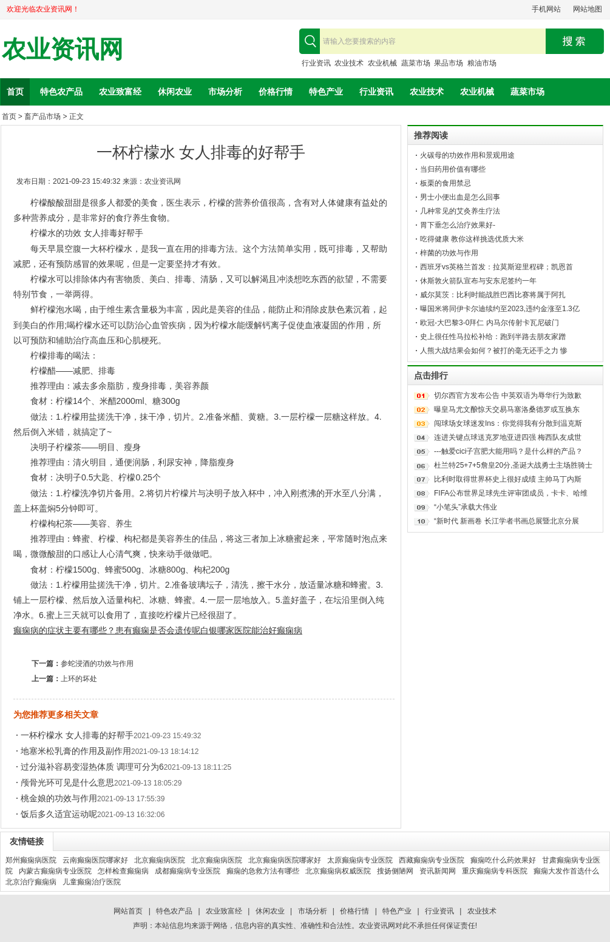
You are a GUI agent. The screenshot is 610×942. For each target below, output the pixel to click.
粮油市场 (481, 63)
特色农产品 (61, 91)
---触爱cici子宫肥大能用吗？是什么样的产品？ (508, 451)
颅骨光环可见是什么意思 (67, 782)
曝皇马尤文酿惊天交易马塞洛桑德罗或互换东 (507, 409)
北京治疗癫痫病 (30, 882)
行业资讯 (316, 63)
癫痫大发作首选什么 (566, 871)
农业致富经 (120, 91)
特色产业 (326, 91)
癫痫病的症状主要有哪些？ (64, 630)
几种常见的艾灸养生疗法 (460, 211)
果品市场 (448, 63)
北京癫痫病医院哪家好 (284, 860)
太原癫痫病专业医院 (360, 860)
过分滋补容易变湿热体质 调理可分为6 (92, 767)
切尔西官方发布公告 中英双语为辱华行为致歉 (507, 395)
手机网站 (546, 9)
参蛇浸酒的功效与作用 (97, 663)
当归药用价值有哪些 (453, 169)
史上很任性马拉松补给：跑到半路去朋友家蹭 (493, 336)
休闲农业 (175, 91)
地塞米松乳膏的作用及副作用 (76, 751)
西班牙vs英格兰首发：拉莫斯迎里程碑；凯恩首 (496, 267)
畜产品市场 (42, 116)
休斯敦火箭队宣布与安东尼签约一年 (478, 281)
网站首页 (128, 911)
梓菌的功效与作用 (449, 253)
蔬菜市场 (415, 63)
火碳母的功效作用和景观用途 (467, 155)
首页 (15, 91)
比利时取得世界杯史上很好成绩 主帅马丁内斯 (507, 479)
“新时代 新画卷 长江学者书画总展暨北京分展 (506, 521)
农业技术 (349, 63)
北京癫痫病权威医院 (338, 871)
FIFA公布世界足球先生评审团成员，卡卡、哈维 (511, 493)
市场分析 (225, 91)
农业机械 (382, 63)
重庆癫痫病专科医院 (494, 871)
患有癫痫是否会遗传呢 (157, 630)
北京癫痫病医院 (159, 860)
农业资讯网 (62, 49)
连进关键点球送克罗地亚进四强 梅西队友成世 (507, 437)
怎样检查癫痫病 (123, 871)
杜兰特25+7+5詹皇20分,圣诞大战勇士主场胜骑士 (513, 465)
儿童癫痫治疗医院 (92, 882)
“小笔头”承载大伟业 (465, 507)
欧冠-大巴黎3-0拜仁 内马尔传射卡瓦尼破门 (489, 322)
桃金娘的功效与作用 (59, 798)
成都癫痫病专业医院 (187, 871)
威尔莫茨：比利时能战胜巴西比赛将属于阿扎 (493, 295)
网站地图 (587, 9)
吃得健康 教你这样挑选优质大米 (472, 239)
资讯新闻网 (437, 871)
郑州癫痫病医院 (30, 860)
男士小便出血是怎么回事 (460, 197)
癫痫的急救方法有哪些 (262, 871)
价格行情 (276, 91)
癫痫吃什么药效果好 (503, 860)
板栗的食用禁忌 (445, 183)
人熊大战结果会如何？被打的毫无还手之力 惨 (494, 350)
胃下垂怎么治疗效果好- (457, 225)
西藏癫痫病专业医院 (431, 860)
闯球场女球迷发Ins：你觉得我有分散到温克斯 (508, 423)
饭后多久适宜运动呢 (59, 814)
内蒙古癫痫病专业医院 (55, 871)
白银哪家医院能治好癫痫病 (251, 630)
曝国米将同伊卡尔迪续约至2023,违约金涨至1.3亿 (500, 308)
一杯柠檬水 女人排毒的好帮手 (77, 735)
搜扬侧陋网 (395, 871)
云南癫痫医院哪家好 (95, 860)
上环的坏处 (79, 679)
